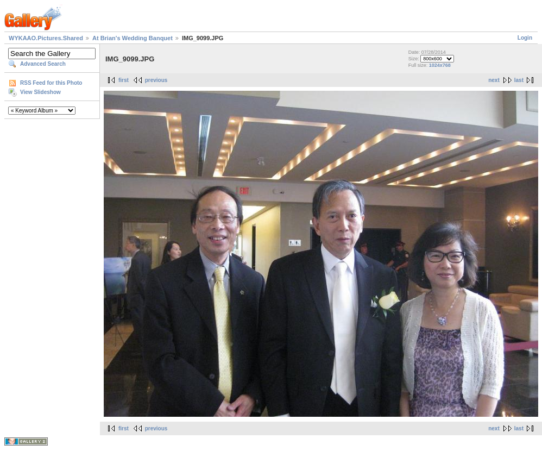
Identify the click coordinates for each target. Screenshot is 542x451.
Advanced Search (43, 64)
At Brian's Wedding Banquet (132, 38)
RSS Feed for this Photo (51, 83)
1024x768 (440, 65)
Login (525, 38)
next (494, 80)
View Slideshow (40, 92)
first (123, 80)
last (519, 80)
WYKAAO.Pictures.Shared (46, 38)
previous (156, 80)
